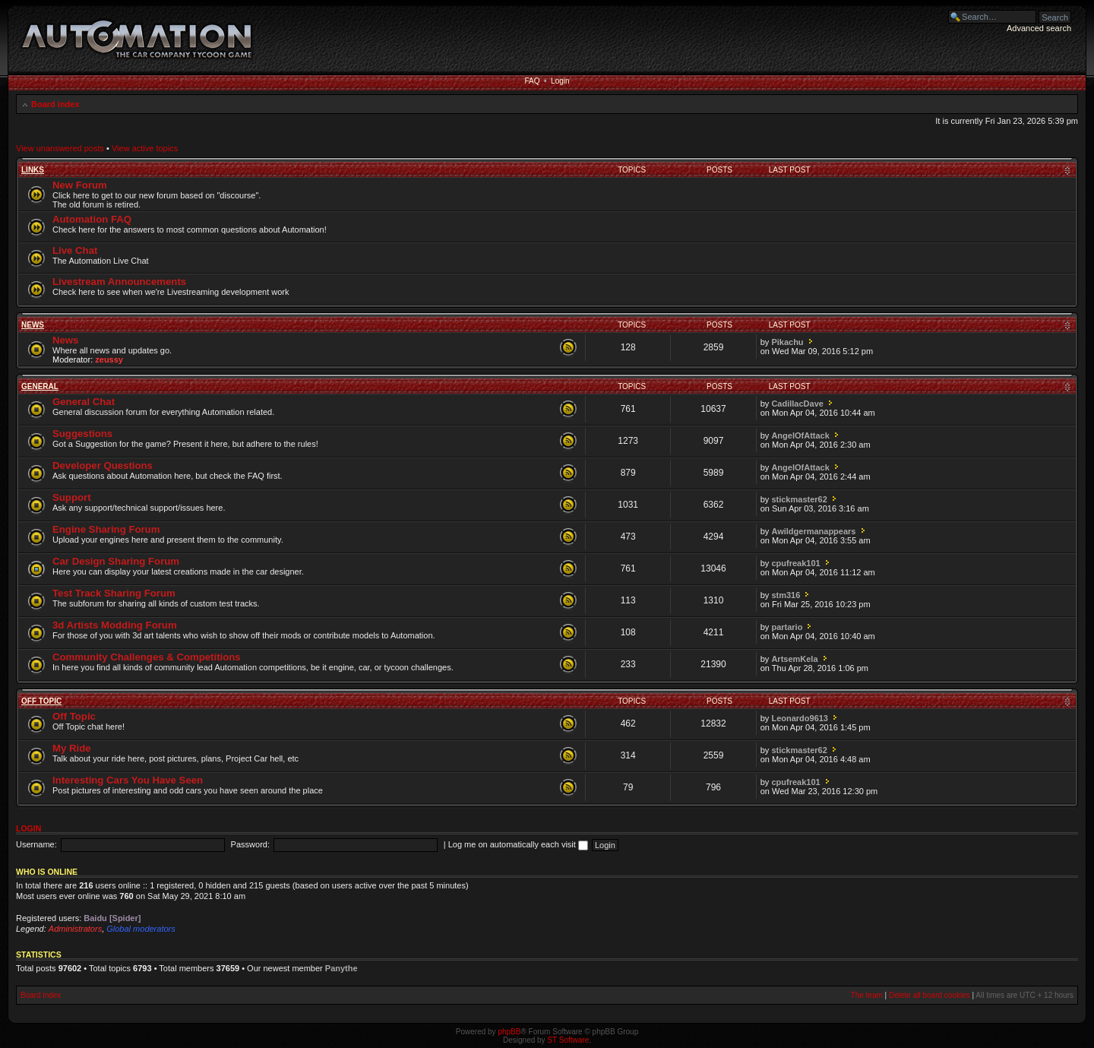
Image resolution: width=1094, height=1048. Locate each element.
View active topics (145, 148)
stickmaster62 (799, 499)
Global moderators (140, 928)
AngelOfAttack (800, 435)
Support (71, 497)
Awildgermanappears (813, 531)
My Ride (71, 748)
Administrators (75, 928)
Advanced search (1039, 28)
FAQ (531, 81)
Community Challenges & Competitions (146, 657)
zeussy (109, 359)
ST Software (568, 1040)
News (32, 325)
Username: (36, 844)
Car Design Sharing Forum (115, 561)
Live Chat (74, 250)
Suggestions (82, 433)
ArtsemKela (794, 658)
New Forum (79, 185)
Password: (250, 844)
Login (560, 81)
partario (786, 627)
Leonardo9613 (799, 718)
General (39, 386)
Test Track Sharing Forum (113, 593)
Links (32, 170)
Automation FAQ (91, 219)
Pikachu (787, 342)
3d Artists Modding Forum (114, 625)
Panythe (341, 968)
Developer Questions (102, 465)
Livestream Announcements (119, 281)
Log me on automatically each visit (518, 844)
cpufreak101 (795, 563)
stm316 (785, 595)
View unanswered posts (60, 148)
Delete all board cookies (929, 995)
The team (867, 995)
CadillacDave (797, 403)
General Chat (83, 401)
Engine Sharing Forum (106, 529)
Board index (55, 104)
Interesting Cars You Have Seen (127, 780)
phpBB (509, 1031)
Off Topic (41, 701)
